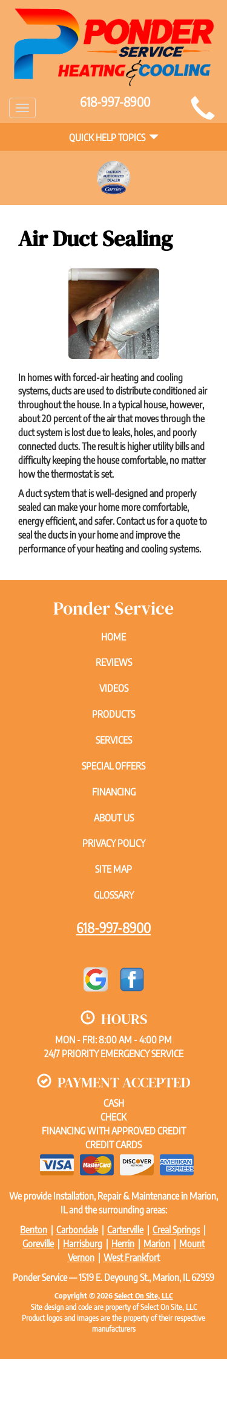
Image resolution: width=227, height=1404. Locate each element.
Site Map (113, 869)
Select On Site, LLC (143, 1295)
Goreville (38, 1244)
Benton (33, 1230)
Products (113, 714)
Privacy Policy (113, 843)
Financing (114, 792)
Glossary (114, 895)
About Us (114, 818)
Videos (113, 688)
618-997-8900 (113, 927)
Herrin (122, 1244)
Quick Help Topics (114, 137)
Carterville (125, 1230)
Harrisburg (82, 1244)
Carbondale (77, 1230)
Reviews (114, 662)
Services (114, 740)
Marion (156, 1244)
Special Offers (113, 766)
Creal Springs (176, 1230)
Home (113, 637)
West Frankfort (132, 1257)
